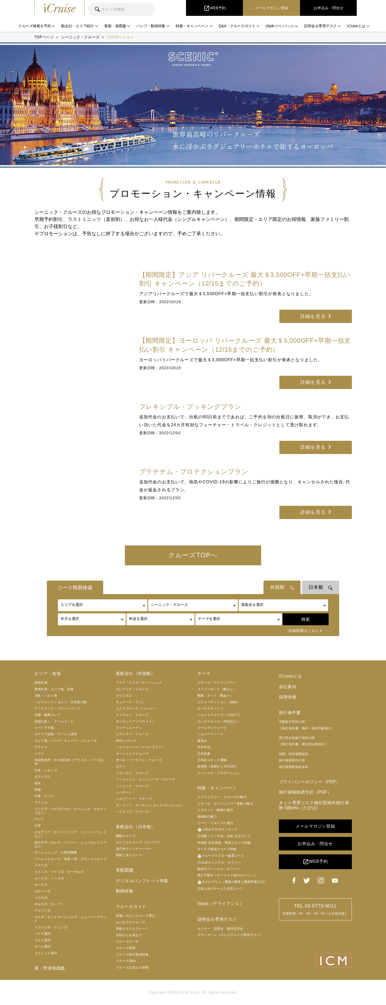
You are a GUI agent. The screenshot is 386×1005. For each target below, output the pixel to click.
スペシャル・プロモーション (218, 773)
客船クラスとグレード (132, 929)
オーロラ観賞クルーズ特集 (217, 849)
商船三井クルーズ (129, 855)
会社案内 (287, 686)
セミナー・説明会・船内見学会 (220, 928)
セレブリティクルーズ (132, 689)
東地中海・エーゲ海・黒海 (54, 689)
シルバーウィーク (210, 734)
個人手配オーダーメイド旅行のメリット (227, 875)
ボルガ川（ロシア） (49, 904)
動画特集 (124, 891)
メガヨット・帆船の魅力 (215, 810)
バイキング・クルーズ (132, 812)
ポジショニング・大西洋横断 (55, 853)
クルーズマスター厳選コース (220, 856)
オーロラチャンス (210, 709)
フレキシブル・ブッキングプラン (190, 406)
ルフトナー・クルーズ (132, 734)
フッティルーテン (129, 728)
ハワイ (39, 754)
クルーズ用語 (126, 948)
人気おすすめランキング (217, 830)
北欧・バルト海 (45, 696)
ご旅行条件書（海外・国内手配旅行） (307, 728)
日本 (37, 826)
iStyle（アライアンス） (220, 904)
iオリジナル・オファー (219, 863)
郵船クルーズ (126, 836)
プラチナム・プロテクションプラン (193, 471)
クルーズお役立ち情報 (132, 967)
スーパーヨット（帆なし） (217, 689)
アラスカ (41, 747)
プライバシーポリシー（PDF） (309, 782)
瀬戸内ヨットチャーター (134, 849)
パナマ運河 (42, 934)
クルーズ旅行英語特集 (132, 954)
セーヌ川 (41, 885)
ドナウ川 (41, 866)
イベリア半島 (44, 728)
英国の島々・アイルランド (54, 722)
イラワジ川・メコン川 (50, 927)
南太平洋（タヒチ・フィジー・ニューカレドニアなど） (70, 844)
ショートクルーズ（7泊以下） (219, 715)
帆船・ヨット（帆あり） (215, 696)
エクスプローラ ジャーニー (136, 709)
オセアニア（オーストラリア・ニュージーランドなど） (70, 834)
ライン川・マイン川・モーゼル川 (59, 872)
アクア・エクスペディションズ (139, 683)
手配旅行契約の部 (292, 722)
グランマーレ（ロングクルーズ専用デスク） (230, 935)
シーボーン (124, 792)
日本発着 (204, 754)
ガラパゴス (42, 777)
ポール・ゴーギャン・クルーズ (139, 760)
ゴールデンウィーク (212, 728)
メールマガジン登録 (315, 826)
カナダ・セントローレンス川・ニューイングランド (70, 919)
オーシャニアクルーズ (132, 754)
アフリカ (41, 803)
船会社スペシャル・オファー (218, 869)
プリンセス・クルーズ (132, 773)
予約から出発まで (129, 935)
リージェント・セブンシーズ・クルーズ (145, 779)
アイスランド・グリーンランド (57, 709)
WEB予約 (315, 862)
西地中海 (41, 683)
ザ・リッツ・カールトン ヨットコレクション (149, 805)
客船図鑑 (124, 870)
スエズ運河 (42, 940)
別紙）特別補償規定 (293, 754)
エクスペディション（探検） (218, 702)
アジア (39, 819)
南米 (37, 783)
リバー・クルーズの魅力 (215, 823)
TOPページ (44, 37)
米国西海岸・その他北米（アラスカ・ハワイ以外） (68, 762)
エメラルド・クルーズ (132, 715)
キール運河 (42, 947)
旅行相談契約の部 (292, 760)
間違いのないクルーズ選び (135, 916)
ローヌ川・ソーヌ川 (49, 879)
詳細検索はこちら (303, 631)
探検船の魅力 (207, 817)
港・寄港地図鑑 (49, 968)
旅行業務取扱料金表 (293, 767)
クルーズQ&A (126, 961)
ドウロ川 (41, 898)
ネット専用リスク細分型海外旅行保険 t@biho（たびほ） (314, 805)
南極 (37, 790)
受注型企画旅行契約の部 (297, 738)
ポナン (121, 766)
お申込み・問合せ (315, 844)
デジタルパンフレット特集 (142, 880)
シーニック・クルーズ (80, 37)
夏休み (202, 741)
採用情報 (287, 697)
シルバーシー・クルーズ (134, 799)
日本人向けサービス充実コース (220, 889)
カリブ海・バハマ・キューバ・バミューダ (65, 741)
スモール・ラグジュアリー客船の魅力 (225, 804)
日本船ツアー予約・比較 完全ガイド (224, 836)
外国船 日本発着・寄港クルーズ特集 (224, 843)
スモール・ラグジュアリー (217, 683)
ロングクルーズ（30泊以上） (219, 722)
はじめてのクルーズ (131, 922)
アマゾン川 (42, 911)
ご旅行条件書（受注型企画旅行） (303, 744)
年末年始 (204, 747)
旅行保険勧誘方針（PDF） (305, 792)
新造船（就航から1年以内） (218, 766)
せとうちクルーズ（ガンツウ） (139, 842)
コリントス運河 (45, 953)
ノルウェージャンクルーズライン (140, 747)
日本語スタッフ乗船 (212, 760)
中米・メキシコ (45, 770)
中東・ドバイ (44, 796)
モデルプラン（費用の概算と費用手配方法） (232, 882)
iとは (290, 676)
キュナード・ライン (131, 702)
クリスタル (124, 696)
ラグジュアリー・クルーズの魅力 (222, 797)
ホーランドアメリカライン (135, 722)
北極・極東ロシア (47, 715)
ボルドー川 (42, 891)
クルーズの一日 (127, 942)
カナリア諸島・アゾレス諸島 (55, 734)
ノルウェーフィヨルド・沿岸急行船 (60, 702)
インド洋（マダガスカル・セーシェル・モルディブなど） (70, 811)
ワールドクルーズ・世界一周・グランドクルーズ (70, 859)
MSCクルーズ (126, 741)
